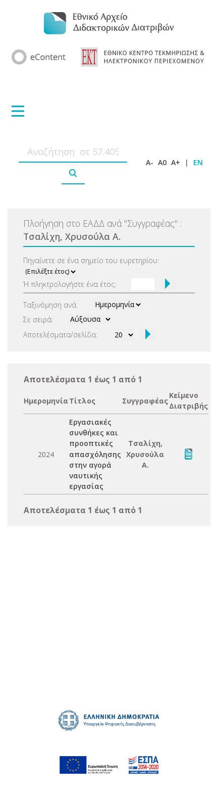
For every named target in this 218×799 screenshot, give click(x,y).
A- (149, 162)
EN (198, 162)
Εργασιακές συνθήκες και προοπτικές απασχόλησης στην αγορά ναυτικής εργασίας (95, 454)
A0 (162, 162)
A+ (175, 162)
